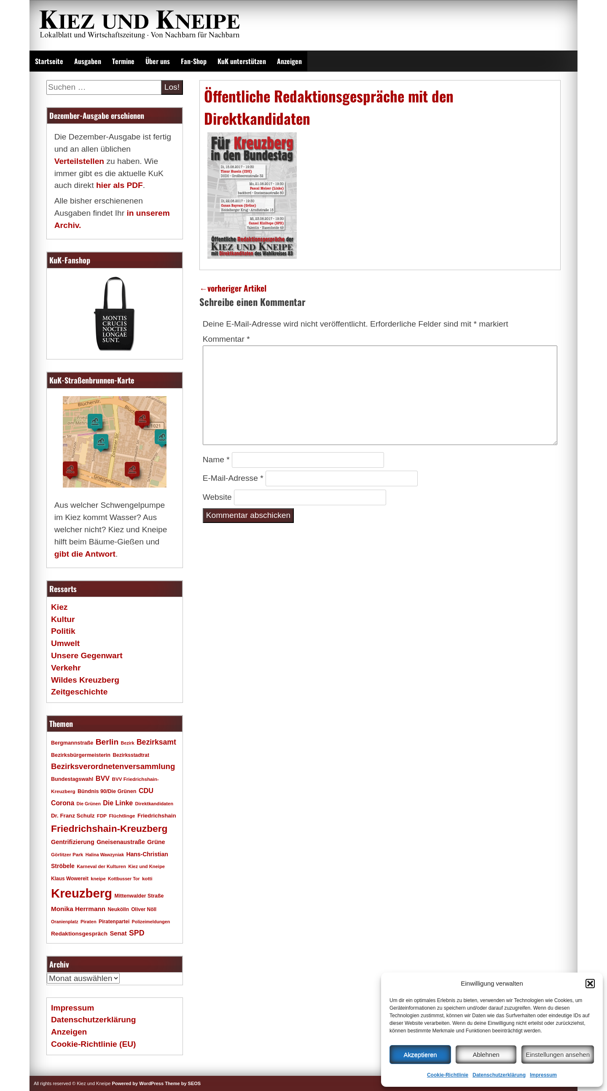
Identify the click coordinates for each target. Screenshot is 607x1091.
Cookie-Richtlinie (447, 1075)
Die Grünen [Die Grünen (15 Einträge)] (89, 803)
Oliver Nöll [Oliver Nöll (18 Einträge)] (143, 909)
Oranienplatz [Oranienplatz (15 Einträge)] (64, 921)
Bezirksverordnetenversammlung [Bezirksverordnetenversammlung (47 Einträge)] (113, 766)
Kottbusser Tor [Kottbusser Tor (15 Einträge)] (124, 878)
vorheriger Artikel (232, 288)
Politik (63, 631)
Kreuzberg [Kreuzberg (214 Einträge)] (81, 893)
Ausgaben (87, 61)
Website (217, 497)
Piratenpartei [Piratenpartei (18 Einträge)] (114, 922)
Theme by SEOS (183, 1083)
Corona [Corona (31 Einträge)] (62, 803)
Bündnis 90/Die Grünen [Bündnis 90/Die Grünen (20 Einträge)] (107, 791)
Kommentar (226, 339)
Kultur (63, 619)
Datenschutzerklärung (499, 1075)
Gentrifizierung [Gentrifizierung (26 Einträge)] (72, 842)
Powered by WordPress (138, 1083)
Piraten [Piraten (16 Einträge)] (89, 921)
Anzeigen (289, 61)
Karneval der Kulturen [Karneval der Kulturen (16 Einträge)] (101, 866)
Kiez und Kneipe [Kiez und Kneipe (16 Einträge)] (146, 866)
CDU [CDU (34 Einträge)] (146, 790)
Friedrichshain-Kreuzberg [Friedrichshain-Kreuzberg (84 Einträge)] (109, 828)
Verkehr (66, 667)
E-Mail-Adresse (233, 478)
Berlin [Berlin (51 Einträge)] (107, 741)
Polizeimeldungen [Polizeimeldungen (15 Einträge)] (151, 921)
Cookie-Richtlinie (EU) (93, 1044)
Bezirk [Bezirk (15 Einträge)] (127, 742)
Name (216, 459)
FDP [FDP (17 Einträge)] (102, 815)
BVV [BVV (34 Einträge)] (103, 778)
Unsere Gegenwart (87, 655)
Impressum (543, 1075)
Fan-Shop (194, 61)
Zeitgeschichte (79, 691)
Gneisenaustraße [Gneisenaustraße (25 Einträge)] (121, 842)
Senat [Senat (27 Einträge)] (118, 933)
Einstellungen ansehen (558, 1054)
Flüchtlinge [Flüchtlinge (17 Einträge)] (122, 815)
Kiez (59, 607)
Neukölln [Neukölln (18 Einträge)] (118, 909)
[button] (590, 983)
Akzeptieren (420, 1054)
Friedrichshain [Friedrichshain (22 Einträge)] (156, 815)
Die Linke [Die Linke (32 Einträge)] (118, 803)
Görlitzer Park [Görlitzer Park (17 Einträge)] (67, 854)
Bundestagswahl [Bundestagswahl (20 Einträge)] (72, 779)
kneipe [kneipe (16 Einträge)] (98, 878)
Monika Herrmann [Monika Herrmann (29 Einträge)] (78, 908)
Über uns (157, 61)
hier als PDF (119, 185)
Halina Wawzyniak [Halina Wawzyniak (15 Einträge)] (105, 854)
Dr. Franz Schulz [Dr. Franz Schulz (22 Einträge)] (72, 815)
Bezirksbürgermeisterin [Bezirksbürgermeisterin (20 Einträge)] (80, 755)
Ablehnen (486, 1054)
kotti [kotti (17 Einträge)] (147, 878)
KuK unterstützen (242, 61)
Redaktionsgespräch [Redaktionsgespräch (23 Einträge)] (79, 933)
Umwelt (65, 643)
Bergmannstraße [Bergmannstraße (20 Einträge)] (72, 743)
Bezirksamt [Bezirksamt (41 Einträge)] (156, 742)
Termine (123, 61)
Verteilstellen (79, 161)
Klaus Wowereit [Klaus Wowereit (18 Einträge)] (70, 879)
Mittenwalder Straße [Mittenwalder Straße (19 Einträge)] (139, 896)
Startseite (49, 61)
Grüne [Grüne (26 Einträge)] (156, 842)
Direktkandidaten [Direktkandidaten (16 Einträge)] (154, 803)
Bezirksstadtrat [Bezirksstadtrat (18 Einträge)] (131, 755)
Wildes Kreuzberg (85, 680)
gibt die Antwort (84, 554)
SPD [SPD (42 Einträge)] (137, 933)
